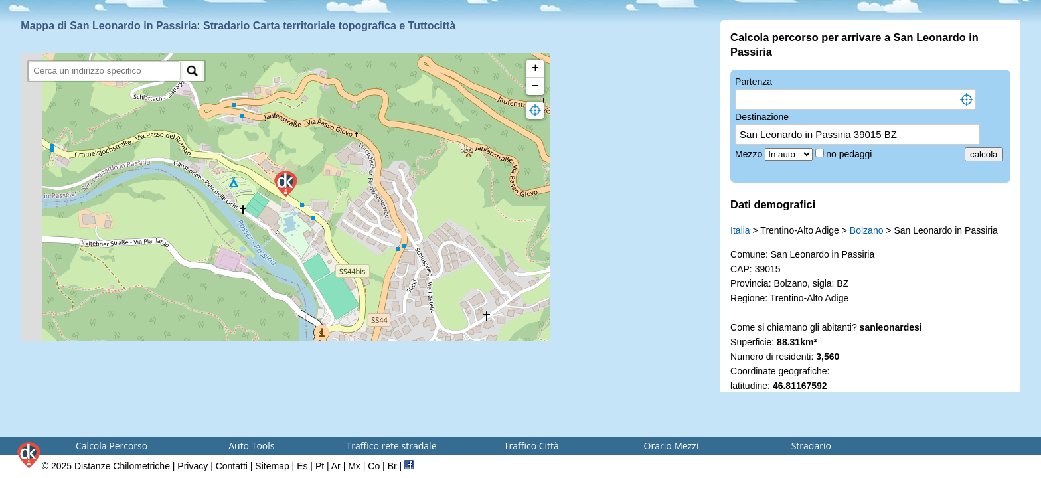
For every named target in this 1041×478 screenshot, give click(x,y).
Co (374, 466)
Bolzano (867, 230)
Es (302, 466)
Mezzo (750, 154)
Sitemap (272, 466)
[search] (105, 70)
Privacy (192, 466)
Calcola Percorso (111, 445)
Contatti (232, 466)
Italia (740, 230)
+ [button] (535, 68)
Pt (319, 466)
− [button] (535, 86)
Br (392, 466)
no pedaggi (850, 154)
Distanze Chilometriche (122, 466)
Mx (354, 466)
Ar (336, 466)
